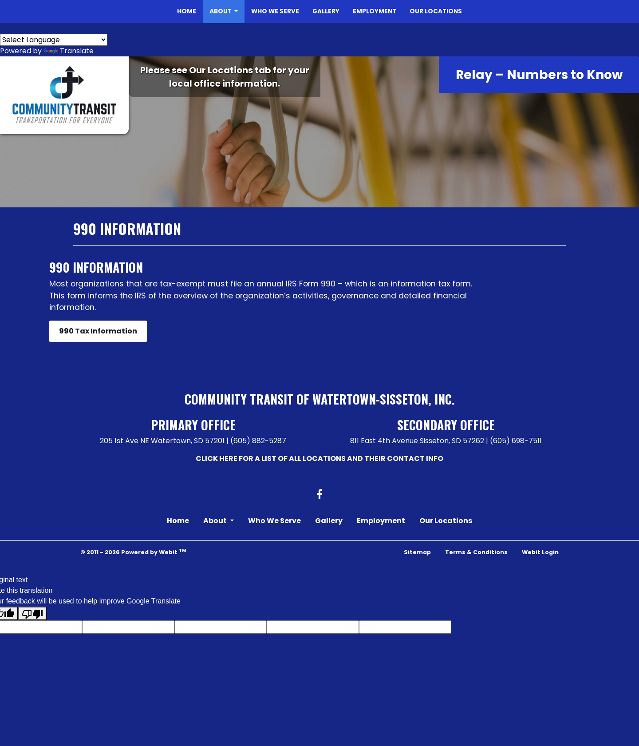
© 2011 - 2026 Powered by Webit (133, 552)
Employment (374, 11)
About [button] (221, 11)
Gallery (325, 11)
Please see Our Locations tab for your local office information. (224, 77)
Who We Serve (275, 11)
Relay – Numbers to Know (539, 74)
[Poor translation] (32, 613)
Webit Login (540, 552)
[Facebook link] (319, 495)
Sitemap (417, 552)
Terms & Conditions (476, 552)
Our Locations (436, 11)
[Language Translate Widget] (53, 40)
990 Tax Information (98, 331)
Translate (68, 51)
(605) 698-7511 (516, 441)
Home (186, 11)
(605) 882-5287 (258, 441)
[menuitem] (186, 11)
